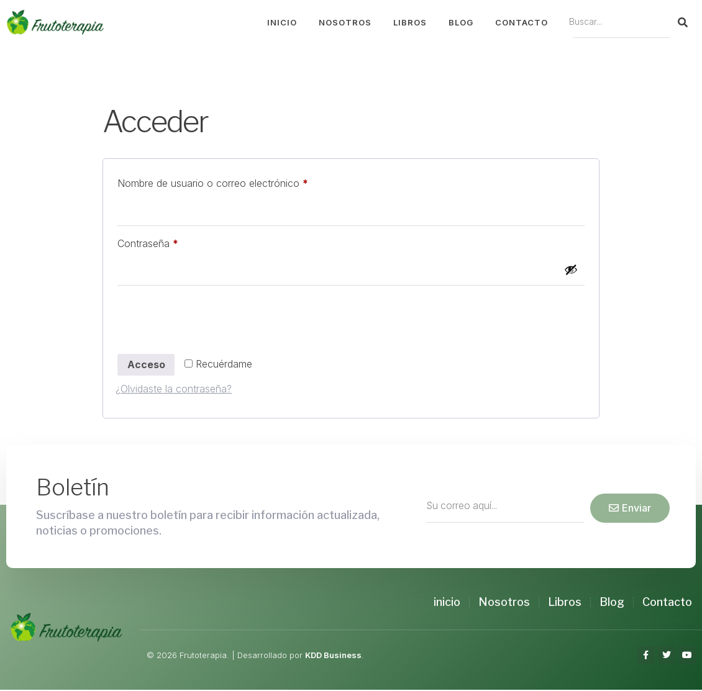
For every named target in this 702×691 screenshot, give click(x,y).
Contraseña (171, 241)
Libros (410, 22)
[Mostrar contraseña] (571, 270)
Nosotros (345, 22)
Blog (461, 22)
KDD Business (333, 656)
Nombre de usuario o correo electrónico (236, 181)
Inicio (282, 22)
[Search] (683, 22)
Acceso (146, 365)
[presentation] (210, 322)
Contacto (521, 22)
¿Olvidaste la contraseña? (174, 390)
